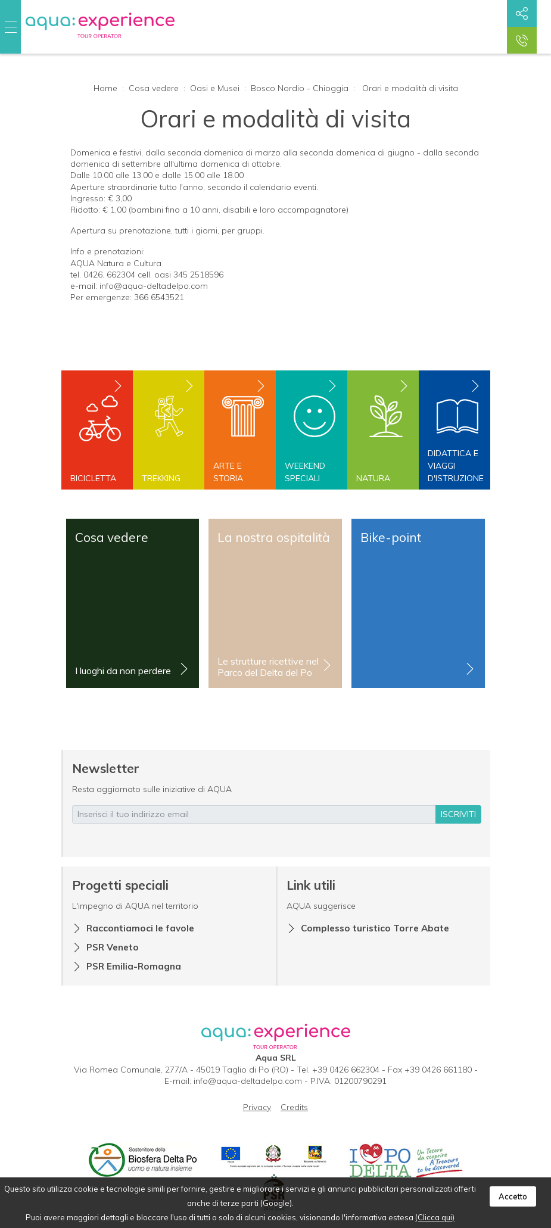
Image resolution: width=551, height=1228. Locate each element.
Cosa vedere (154, 88)
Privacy (257, 1107)
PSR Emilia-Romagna (133, 966)
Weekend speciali (305, 472)
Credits (294, 1107)
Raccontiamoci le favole (140, 928)
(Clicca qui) (435, 1217)
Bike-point (390, 537)
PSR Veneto (112, 947)
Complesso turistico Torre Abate (375, 928)
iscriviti (458, 814)
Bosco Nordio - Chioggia (299, 88)
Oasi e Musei (214, 88)
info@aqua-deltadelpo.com (248, 1081)
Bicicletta (93, 478)
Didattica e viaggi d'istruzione (454, 466)
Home (105, 88)
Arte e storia (228, 472)
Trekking (161, 478)
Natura (373, 478)
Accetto (513, 1196)
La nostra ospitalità (273, 537)
